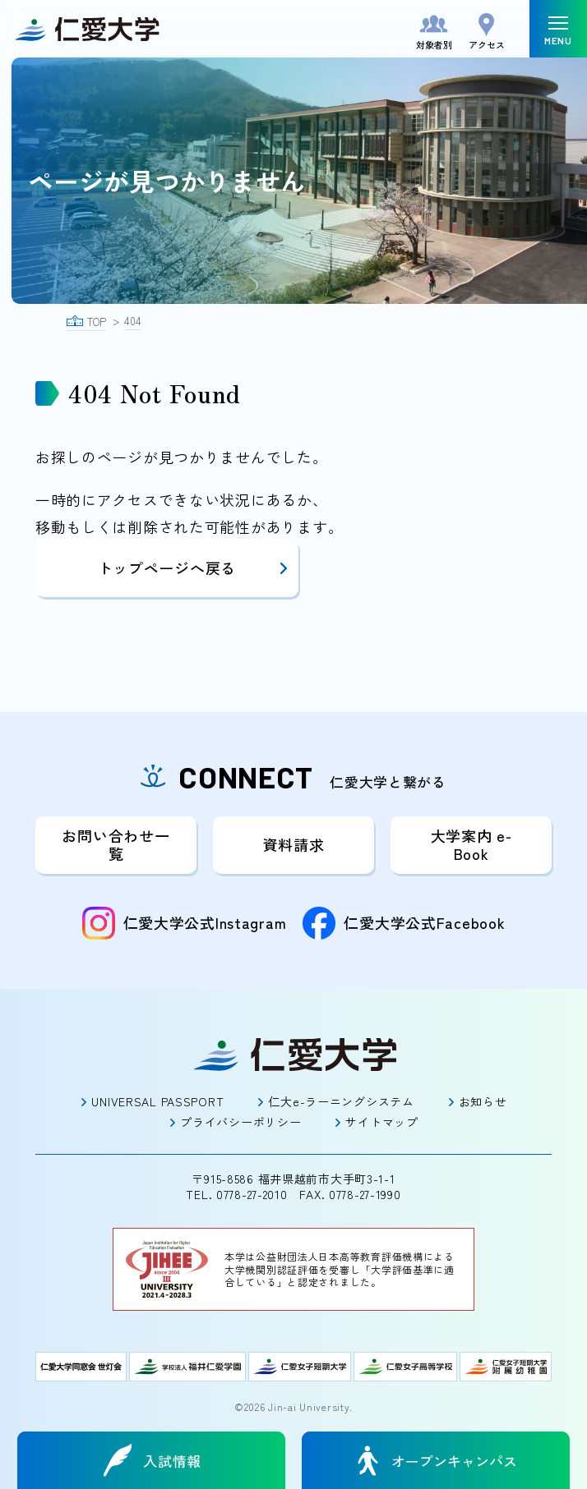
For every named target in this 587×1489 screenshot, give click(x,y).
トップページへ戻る (194, 567)
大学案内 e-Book (471, 844)
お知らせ (483, 1101)
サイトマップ (381, 1122)
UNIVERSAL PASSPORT (157, 1101)
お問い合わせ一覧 (115, 844)
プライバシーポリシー (240, 1122)
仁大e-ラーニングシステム (341, 1101)
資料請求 (294, 844)
